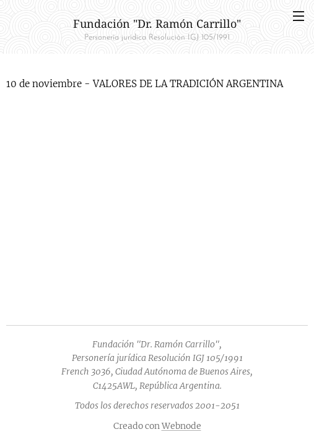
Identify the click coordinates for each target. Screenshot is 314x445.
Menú (298, 16)
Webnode (181, 425)
